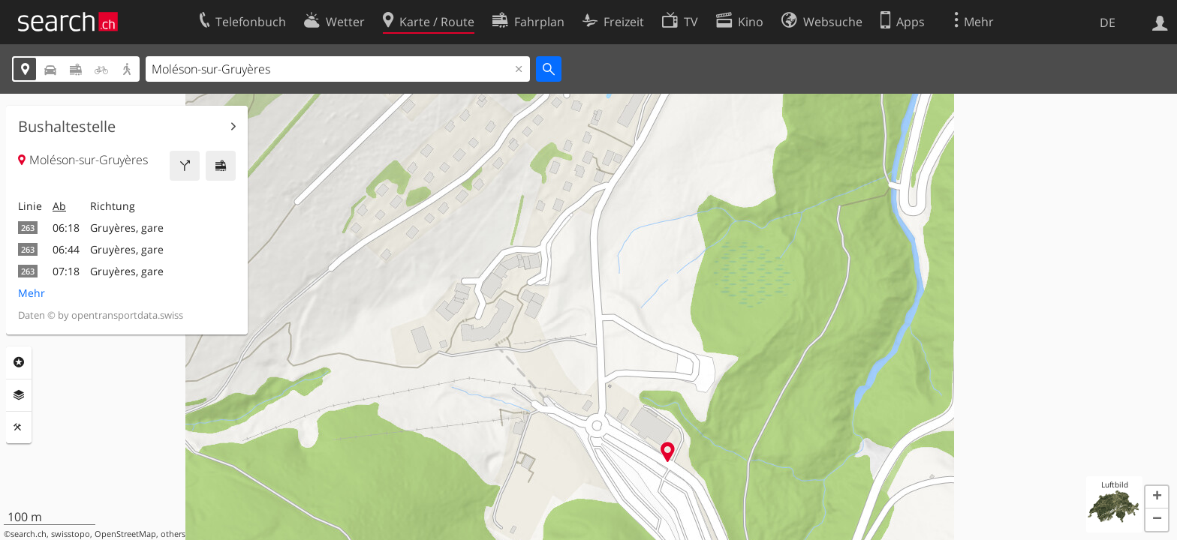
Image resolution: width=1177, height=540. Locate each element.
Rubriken (19, 362)
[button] (1156, 497)
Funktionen (19, 427)
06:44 (66, 249)
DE (1107, 22)
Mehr (31, 293)
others (173, 534)
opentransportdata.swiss (127, 315)
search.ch (29, 534)
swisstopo (70, 534)
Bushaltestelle (67, 127)
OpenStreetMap (125, 534)
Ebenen (19, 395)
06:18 (66, 227)
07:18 (66, 271)
